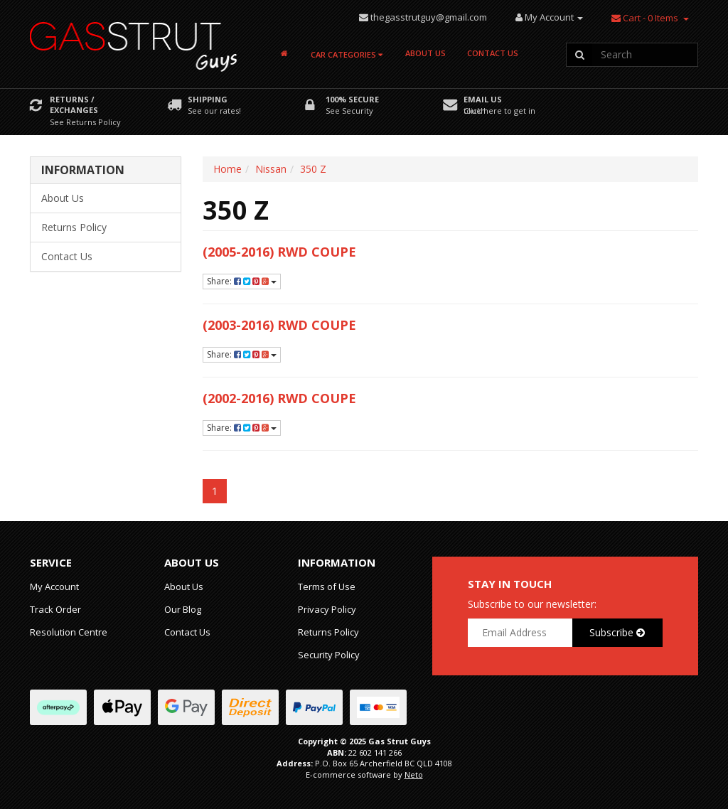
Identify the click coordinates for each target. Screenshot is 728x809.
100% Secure (352, 99)
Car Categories (346, 54)
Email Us (483, 99)
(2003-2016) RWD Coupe (279, 324)
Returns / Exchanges (74, 104)
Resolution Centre (68, 632)
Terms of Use (326, 586)
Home (227, 169)
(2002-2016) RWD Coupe (279, 398)
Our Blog (182, 609)
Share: (242, 281)
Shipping (208, 99)
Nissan (271, 169)
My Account (54, 586)
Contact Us (492, 53)
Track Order (55, 609)
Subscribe (617, 632)
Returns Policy (74, 227)
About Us (425, 53)
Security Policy (329, 654)
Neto (414, 774)
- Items (644, 17)
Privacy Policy (327, 609)
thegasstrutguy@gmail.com (428, 17)
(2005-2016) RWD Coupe (279, 251)
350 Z (313, 169)
